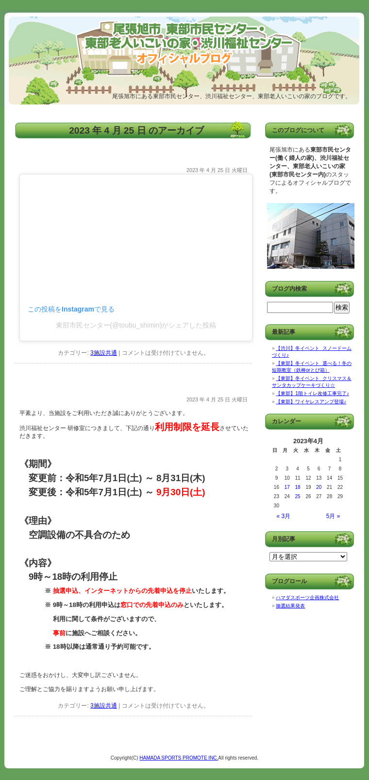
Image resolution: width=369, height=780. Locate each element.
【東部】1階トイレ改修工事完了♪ (312, 393)
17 (287, 487)
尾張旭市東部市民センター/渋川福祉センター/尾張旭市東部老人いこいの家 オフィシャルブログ (112, 51)
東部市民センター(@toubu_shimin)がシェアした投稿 (136, 325)
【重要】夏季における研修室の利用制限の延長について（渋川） (127, 387)
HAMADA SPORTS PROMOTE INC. (178, 758)
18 (298, 487)
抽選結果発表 (290, 605)
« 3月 (284, 516)
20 (318, 487)
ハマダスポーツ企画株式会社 (307, 597)
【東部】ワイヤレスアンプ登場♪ (311, 401)
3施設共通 (103, 352)
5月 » (333, 516)
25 (298, 496)
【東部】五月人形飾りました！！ (73, 158)
